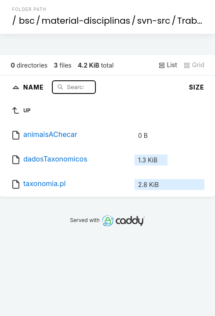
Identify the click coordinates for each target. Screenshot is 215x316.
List (167, 65)
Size (196, 87)
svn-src (154, 20)
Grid (193, 65)
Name (34, 86)
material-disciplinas (86, 20)
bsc (27, 20)
